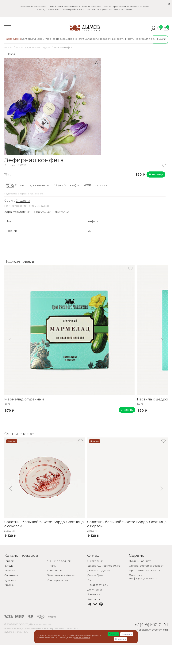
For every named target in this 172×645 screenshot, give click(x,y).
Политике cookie (82, 638)
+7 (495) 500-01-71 (151, 624)
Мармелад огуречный (24, 399)
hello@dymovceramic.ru (152, 629)
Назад (11, 53)
